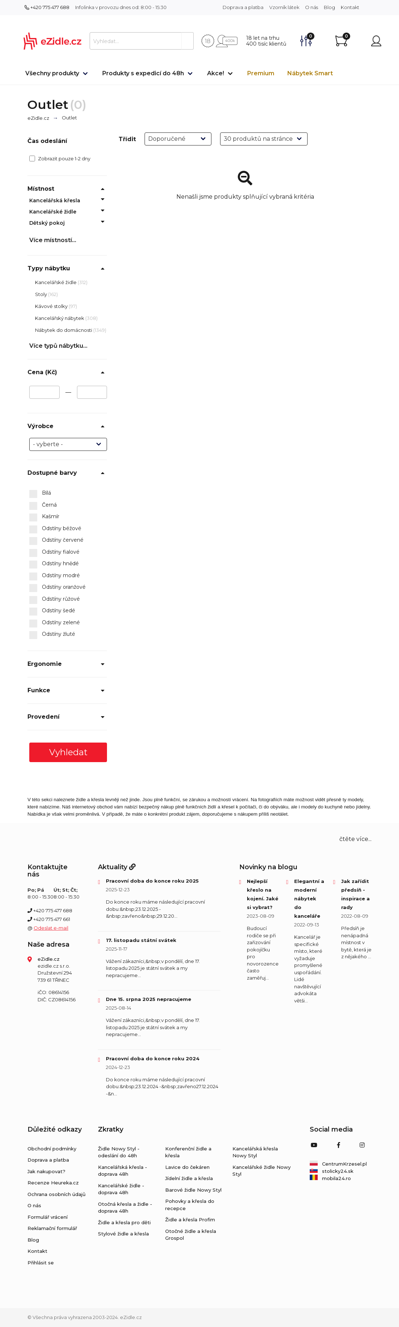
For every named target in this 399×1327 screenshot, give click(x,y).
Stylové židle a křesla (123, 1234)
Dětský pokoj (47, 223)
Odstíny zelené (54, 623)
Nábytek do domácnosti (64, 330)
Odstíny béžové (55, 528)
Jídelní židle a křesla (189, 1178)
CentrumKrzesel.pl (338, 1164)
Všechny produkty (52, 73)
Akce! (215, 73)
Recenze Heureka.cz (53, 1183)
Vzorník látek (284, 7)
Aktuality (117, 867)
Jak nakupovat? (46, 1171)
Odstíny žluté (52, 634)
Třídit (127, 139)
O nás (311, 7)
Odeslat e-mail (51, 928)
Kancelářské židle (52, 211)
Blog (329, 7)
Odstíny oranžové (57, 587)
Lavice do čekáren (187, 1167)
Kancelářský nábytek (60, 318)
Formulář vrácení (47, 1217)
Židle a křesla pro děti (124, 1222)
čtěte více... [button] (355, 839)
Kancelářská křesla (54, 200)
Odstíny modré (54, 575)
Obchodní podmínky (51, 1148)
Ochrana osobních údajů (56, 1194)
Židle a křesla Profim (190, 1219)
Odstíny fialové (54, 552)
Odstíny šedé (52, 611)
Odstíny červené (56, 540)
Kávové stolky (52, 306)
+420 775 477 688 (47, 7)
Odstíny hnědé (54, 564)
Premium (260, 73)
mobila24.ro (330, 1178)
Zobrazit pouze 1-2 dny (59, 158)
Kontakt (350, 7)
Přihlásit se (40, 1262)
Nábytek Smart (310, 73)
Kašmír (44, 517)
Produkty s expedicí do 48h (143, 73)
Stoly (41, 294)
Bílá (40, 493)
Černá (43, 505)
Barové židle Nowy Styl (193, 1190)
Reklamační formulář (52, 1228)
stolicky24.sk (331, 1171)
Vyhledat (68, 752)
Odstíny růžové (54, 599)
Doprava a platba (243, 7)
